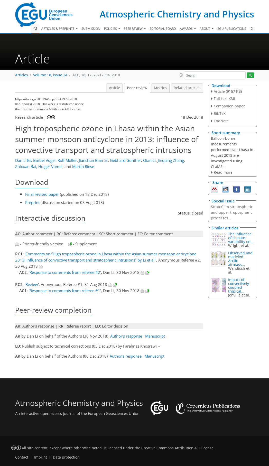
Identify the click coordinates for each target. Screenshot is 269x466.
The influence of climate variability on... (241, 237)
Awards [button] (186, 28)
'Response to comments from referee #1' (65, 290)
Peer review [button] (133, 28)
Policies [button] (111, 28)
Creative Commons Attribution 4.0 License (177, 448)
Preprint (32, 202)
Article (114, 88)
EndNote (221, 120)
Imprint (40, 457)
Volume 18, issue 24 (50, 75)
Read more (223, 172)
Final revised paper (42, 194)
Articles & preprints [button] (58, 28)
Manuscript (155, 336)
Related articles (187, 88)
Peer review (137, 88)
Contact (21, 457)
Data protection (66, 457)
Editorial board (163, 28)
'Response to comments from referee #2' (65, 272)
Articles (21, 75)
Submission (90, 28)
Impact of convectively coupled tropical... (238, 285)
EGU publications (231, 28)
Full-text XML (225, 98)
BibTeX (220, 113)
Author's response (126, 336)
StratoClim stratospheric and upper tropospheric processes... (232, 212)
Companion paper (229, 106)
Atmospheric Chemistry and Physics (177, 14)
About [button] (205, 28)
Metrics (160, 88)
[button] (181, 75)
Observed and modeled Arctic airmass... (240, 258)
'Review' (32, 284)
